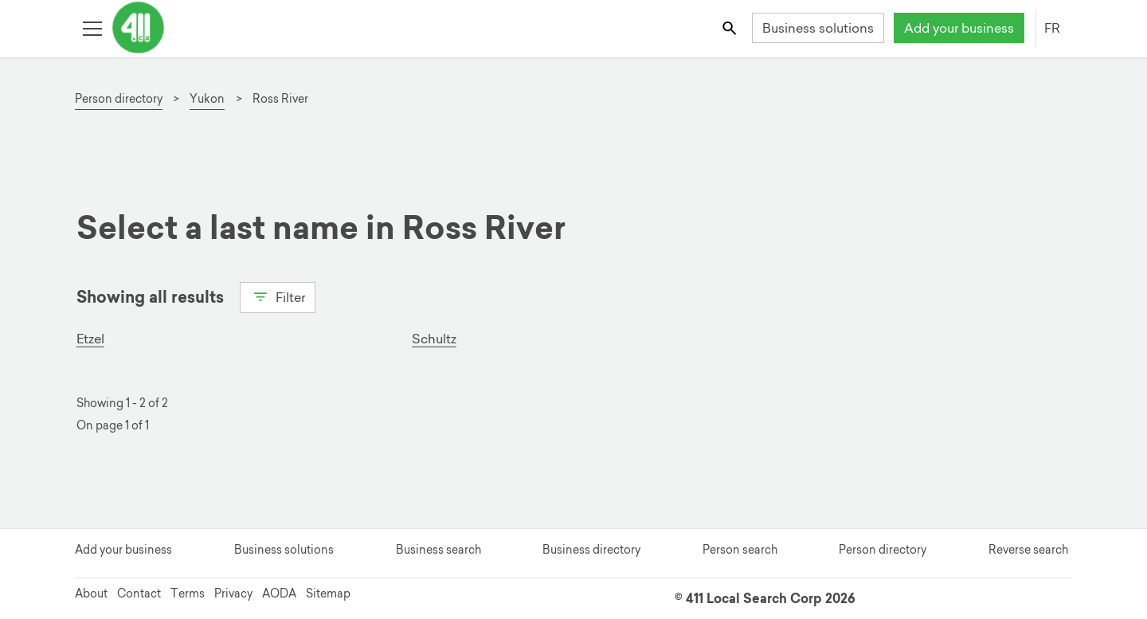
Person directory (882, 550)
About (91, 593)
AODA (279, 593)
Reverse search (1028, 550)
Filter (277, 295)
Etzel (90, 339)
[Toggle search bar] (731, 27)
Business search (438, 550)
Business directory (591, 550)
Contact (139, 593)
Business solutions (818, 28)
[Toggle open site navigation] (92, 27)
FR (1052, 28)
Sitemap (328, 593)
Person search (740, 550)
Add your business (959, 28)
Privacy (233, 593)
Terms (187, 593)
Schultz (434, 339)
